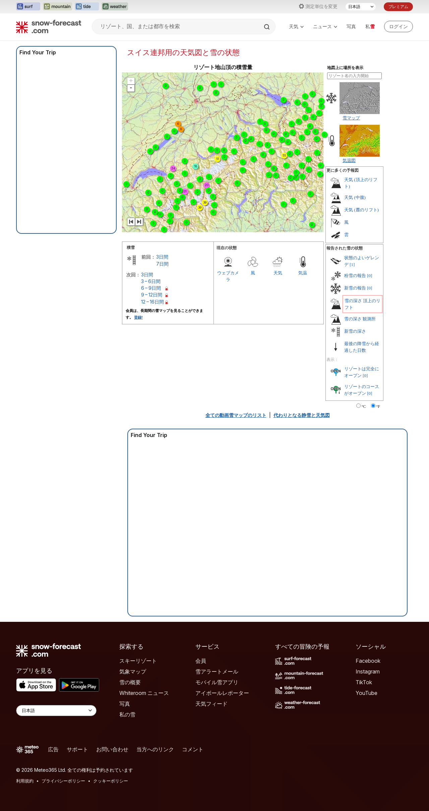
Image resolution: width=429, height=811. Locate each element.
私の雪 (127, 714)
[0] (369, 275)
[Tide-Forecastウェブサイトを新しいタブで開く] (87, 6)
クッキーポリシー (110, 780)
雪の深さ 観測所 (360, 318)
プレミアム (398, 6)
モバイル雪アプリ (216, 682)
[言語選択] (361, 6)
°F (378, 406)
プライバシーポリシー (63, 780)
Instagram (368, 671)
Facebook (368, 660)
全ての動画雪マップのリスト (235, 415)
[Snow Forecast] (48, 26)
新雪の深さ (355, 331)
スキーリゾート (138, 660)
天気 (296, 26)
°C (364, 406)
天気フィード (211, 703)
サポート (77, 749)
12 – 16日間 (152, 302)
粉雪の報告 (355, 275)
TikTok (364, 682)
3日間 (162, 257)
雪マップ (351, 117)
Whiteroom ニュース (144, 693)
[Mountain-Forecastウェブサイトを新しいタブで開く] (57, 6)
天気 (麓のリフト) (361, 209)
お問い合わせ (112, 749)
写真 (351, 26)
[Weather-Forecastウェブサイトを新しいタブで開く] (115, 6)
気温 (302, 272)
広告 (53, 749)
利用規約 (25, 780)
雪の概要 (130, 682)
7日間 (162, 264)
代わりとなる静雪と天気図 (301, 415)
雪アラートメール (216, 671)
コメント (192, 749)
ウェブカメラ (228, 276)
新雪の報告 (355, 287)
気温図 (349, 160)
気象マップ (132, 671)
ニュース (325, 26)
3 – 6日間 (151, 281)
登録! (138, 317)
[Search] (267, 27)
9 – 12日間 (151, 295)
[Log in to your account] (398, 26)
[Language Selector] (56, 710)
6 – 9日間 (151, 288)
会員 (200, 660)
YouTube (366, 693)
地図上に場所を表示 (345, 67)
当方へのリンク (155, 749)
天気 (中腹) (355, 197)
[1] (352, 264)
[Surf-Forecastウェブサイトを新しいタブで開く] (28, 6)
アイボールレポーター (222, 693)
